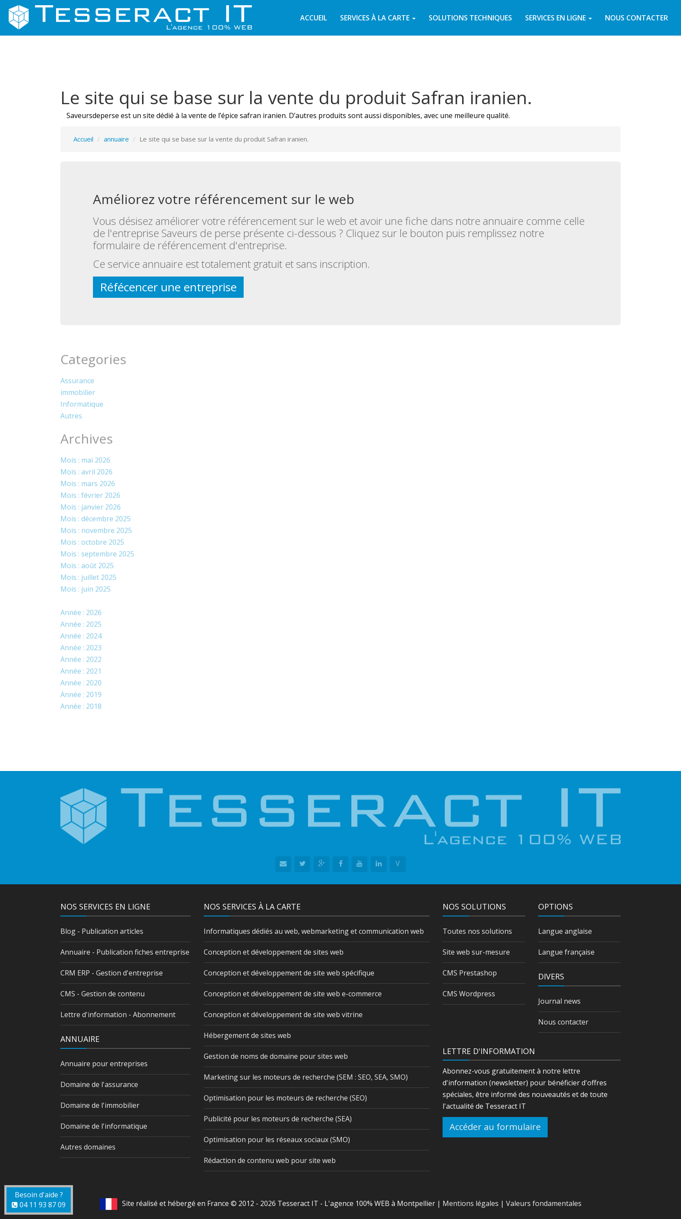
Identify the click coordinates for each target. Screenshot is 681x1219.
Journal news (559, 1001)
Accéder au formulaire (495, 1127)
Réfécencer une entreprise (168, 287)
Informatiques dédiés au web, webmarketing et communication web (314, 931)
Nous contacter (636, 18)
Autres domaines (88, 1147)
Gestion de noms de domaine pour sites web (276, 1056)
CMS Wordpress (469, 993)
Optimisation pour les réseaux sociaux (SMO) (277, 1139)
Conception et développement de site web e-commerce (293, 993)
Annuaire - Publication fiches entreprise (124, 952)
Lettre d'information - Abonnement (117, 1014)
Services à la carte (378, 18)
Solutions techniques (470, 18)
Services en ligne (558, 18)
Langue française (566, 952)
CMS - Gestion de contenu (102, 993)
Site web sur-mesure (476, 952)
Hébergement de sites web (247, 1035)
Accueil (313, 18)
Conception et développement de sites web (274, 952)
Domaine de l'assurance (99, 1084)
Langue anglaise (565, 931)
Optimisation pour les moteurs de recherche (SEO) (285, 1098)
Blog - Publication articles (101, 931)
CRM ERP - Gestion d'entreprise (111, 973)
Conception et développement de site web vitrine (283, 1014)
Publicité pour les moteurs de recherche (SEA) (278, 1118)
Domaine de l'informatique (103, 1126)
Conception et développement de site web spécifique (289, 973)
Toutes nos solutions (477, 931)
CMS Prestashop (470, 973)
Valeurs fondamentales (544, 1203)
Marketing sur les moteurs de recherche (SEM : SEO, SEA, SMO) (306, 1077)
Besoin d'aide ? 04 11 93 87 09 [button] (39, 1199)
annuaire (116, 139)
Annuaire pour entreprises (104, 1063)
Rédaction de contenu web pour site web (270, 1160)
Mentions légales (471, 1203)
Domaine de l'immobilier (99, 1105)
